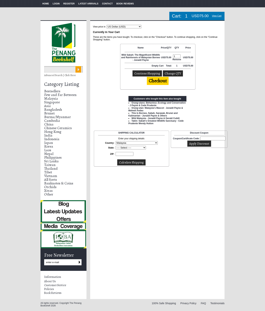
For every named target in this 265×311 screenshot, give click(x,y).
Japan (48, 142)
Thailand (51, 168)
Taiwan (50, 164)
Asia (47, 105)
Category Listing (61, 84)
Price (188, 47)
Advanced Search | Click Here (60, 75)
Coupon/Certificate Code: (186, 138)
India (48, 135)
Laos (47, 150)
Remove (176, 59)
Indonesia (51, 139)
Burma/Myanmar (57, 116)
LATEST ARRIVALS (88, 3)
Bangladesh (53, 109)
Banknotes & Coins (58, 183)
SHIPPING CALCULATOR (131, 133)
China (49, 124)
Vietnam (50, 175)
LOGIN (56, 3)
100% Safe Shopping (164, 303)
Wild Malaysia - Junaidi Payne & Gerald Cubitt (156, 118)
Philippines (53, 157)
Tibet (48, 172)
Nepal (48, 153)
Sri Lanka (51, 161)
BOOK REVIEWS (125, 3)
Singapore (52, 102)
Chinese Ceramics (58, 127)
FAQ (203, 303)
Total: (169, 65)
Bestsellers (52, 91)
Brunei (49, 113)
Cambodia (52, 120)
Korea (48, 146)
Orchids (50, 186)
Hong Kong (52, 131)
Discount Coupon (199, 133)
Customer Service (55, 285)
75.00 (168, 57)
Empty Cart (158, 65)
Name (141, 47)
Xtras (48, 190)
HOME (45, 3)
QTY (176, 47)
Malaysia (51, 98)
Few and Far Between (60, 94)
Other (48, 194)
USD (163, 57)
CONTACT (107, 3)
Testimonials (217, 303)
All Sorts (50, 179)
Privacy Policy (188, 303)
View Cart (217, 16)
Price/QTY (166, 47)
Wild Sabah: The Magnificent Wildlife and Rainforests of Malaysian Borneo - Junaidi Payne (140, 57)
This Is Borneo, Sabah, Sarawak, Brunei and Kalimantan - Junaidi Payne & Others (153, 114)
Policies (49, 289)
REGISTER (69, 3)
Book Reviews (52, 293)
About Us (50, 281)
